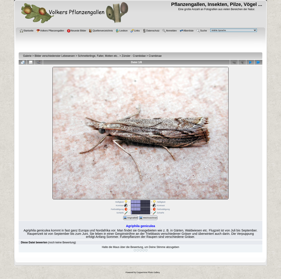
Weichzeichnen (148, 218)
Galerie (27, 55)
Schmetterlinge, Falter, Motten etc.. (98, 55)
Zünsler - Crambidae (134, 55)
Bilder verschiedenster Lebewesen (54, 55)
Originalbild (130, 218)
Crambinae (155, 55)
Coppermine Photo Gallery (148, 272)
